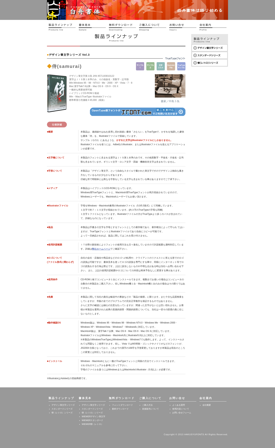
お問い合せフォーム (181, 412)
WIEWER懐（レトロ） (92, 424)
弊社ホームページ (101, 249)
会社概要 (206, 405)
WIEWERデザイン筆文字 (93, 416)
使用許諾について (180, 409)
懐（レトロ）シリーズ (62, 412)
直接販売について (150, 409)
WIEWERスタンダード (92, 420)
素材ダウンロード (120, 409)
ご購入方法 (147, 405)
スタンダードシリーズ (62, 409)
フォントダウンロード (122, 405)
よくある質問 (178, 405)
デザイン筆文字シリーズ (63, 405)
